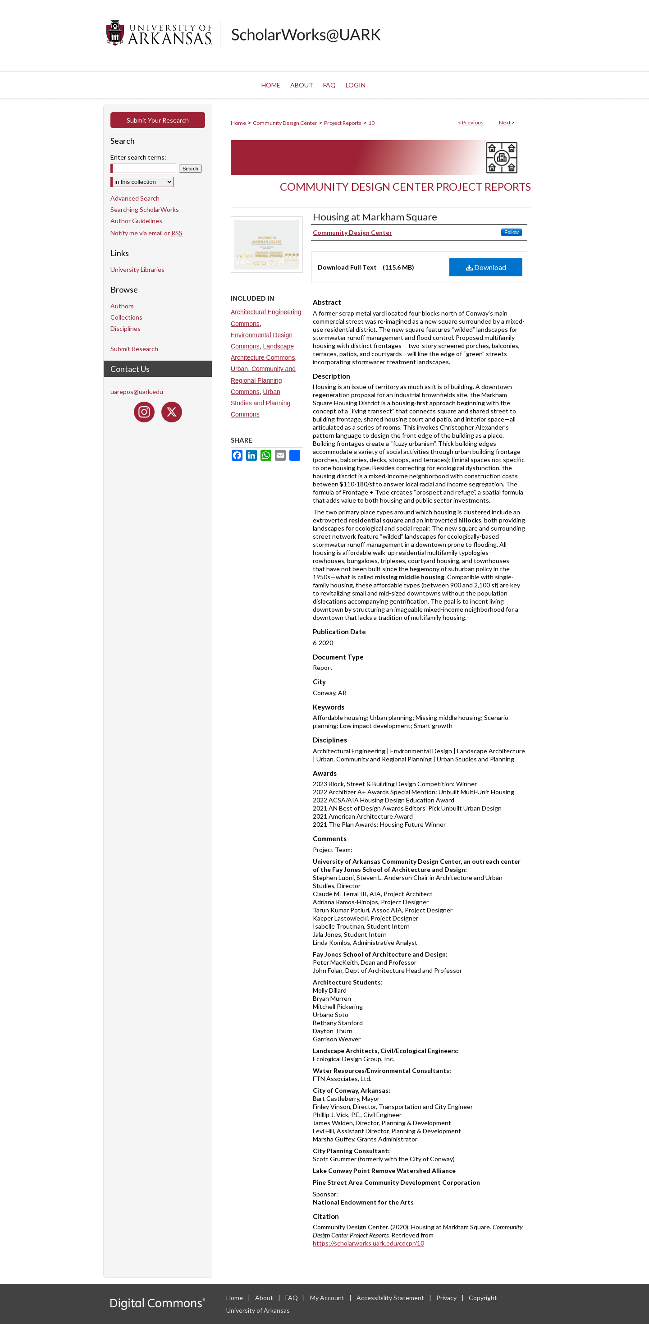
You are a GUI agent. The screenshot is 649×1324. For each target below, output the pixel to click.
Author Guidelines (136, 220)
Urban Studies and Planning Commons (260, 403)
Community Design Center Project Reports (405, 186)
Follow (511, 232)
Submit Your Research (158, 120)
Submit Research (134, 349)
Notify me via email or (146, 233)
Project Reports (342, 122)
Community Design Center (285, 122)
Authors (122, 306)
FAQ (292, 1297)
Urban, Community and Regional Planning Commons (263, 380)
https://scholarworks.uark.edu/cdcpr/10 (368, 1243)
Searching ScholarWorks (144, 209)
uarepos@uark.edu (136, 391)
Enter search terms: (138, 157)
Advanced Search (135, 198)
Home (238, 122)
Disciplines (125, 328)
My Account (328, 1297)
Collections (126, 317)
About (264, 1297)
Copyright (483, 1297)
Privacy (447, 1297)
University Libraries (137, 269)
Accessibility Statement (390, 1297)
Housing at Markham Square (375, 217)
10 (371, 122)
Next (505, 122)
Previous (473, 122)
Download (486, 267)
